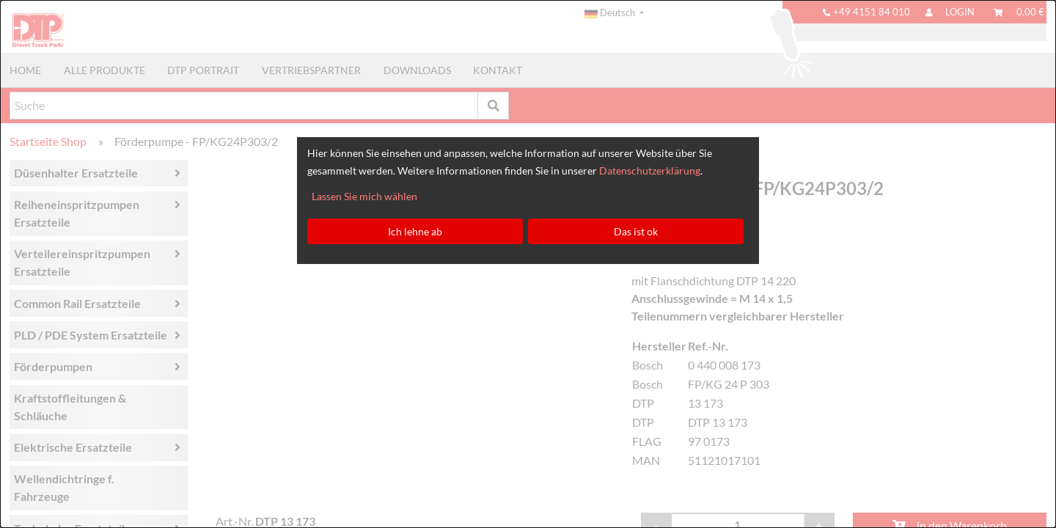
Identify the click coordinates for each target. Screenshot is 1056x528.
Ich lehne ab (415, 231)
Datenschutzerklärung (649, 170)
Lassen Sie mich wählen (364, 196)
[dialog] (528, 264)
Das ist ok (636, 231)
